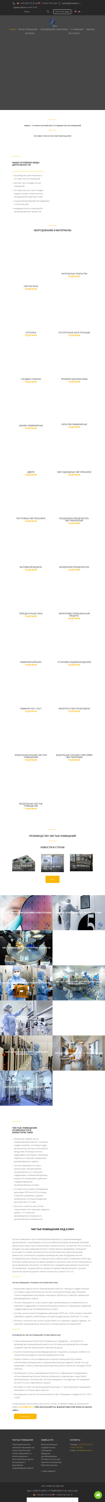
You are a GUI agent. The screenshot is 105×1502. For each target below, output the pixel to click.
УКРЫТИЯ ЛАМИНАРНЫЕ (74, 424)
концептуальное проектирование (29, 171)
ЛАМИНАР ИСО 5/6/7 (31, 708)
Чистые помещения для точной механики (79, 1053)
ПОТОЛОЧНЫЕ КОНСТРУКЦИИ (74, 332)
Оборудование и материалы (54, 29)
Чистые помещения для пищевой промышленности (26, 1017)
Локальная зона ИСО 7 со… (52, 867)
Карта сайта (73, 1490)
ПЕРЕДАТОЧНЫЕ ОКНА (31, 613)
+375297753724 (85, 1444)
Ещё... (52, 879)
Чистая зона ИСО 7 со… (81, 867)
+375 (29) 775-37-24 (27, 3)
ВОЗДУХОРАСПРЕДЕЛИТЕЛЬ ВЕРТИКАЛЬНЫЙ (74, 519)
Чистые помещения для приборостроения (26, 982)
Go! (47, 11)
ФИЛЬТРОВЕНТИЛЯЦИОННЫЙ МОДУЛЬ (74, 614)
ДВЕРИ (30, 472)
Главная (13, 29)
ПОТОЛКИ (31, 332)
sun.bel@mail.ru (26, 1406)
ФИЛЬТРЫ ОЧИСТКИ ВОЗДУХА (74, 708)
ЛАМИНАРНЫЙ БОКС (31, 662)
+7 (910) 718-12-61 (48, 3)
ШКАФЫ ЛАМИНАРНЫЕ (31, 425)
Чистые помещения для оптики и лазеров (26, 947)
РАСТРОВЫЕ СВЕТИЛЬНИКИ (30, 518)
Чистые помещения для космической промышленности (26, 1053)
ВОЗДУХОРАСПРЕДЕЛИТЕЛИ (74, 567)
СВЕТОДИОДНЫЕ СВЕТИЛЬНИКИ (74, 472)
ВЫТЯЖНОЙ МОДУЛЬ (31, 567)
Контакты (29, 33)
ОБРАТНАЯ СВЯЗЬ (61, 11)
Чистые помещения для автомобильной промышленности (78, 982)
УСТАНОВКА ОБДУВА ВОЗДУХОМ (74, 662)
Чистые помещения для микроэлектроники (26, 912)
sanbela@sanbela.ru (71, 3)
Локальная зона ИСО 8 (23, 867)
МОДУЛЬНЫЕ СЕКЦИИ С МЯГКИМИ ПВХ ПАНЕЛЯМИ (74, 756)
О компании (77, 29)
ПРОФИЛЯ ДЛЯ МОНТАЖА (74, 379)
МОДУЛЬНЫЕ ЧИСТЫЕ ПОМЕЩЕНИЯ (31, 804)
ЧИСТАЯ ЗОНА (31, 286)
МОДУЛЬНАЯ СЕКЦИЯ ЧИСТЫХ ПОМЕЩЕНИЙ (31, 756)
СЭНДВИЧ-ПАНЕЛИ (31, 379)
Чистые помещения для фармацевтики (78, 912)
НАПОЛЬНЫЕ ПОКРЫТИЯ (74, 273)
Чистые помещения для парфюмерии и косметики (26, 1088)
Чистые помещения (27, 29)
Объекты (90, 29)
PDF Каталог (74, 33)
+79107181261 (76, 1447)
